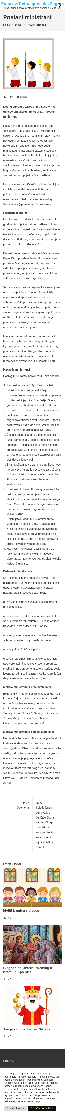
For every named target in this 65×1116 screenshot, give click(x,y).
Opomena (18, 804)
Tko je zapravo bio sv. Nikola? (27, 1029)
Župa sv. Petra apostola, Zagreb (32, 3)
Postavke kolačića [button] (15, 1108)
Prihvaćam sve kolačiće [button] (42, 1108)
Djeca (23, 96)
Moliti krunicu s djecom (21, 910)
